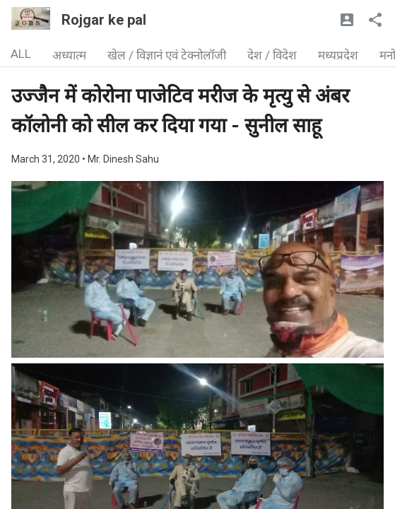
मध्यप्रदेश (338, 55)
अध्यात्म (69, 55)
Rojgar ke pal (103, 19)
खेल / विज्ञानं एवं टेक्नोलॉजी (166, 55)
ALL (21, 54)
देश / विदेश (272, 55)
